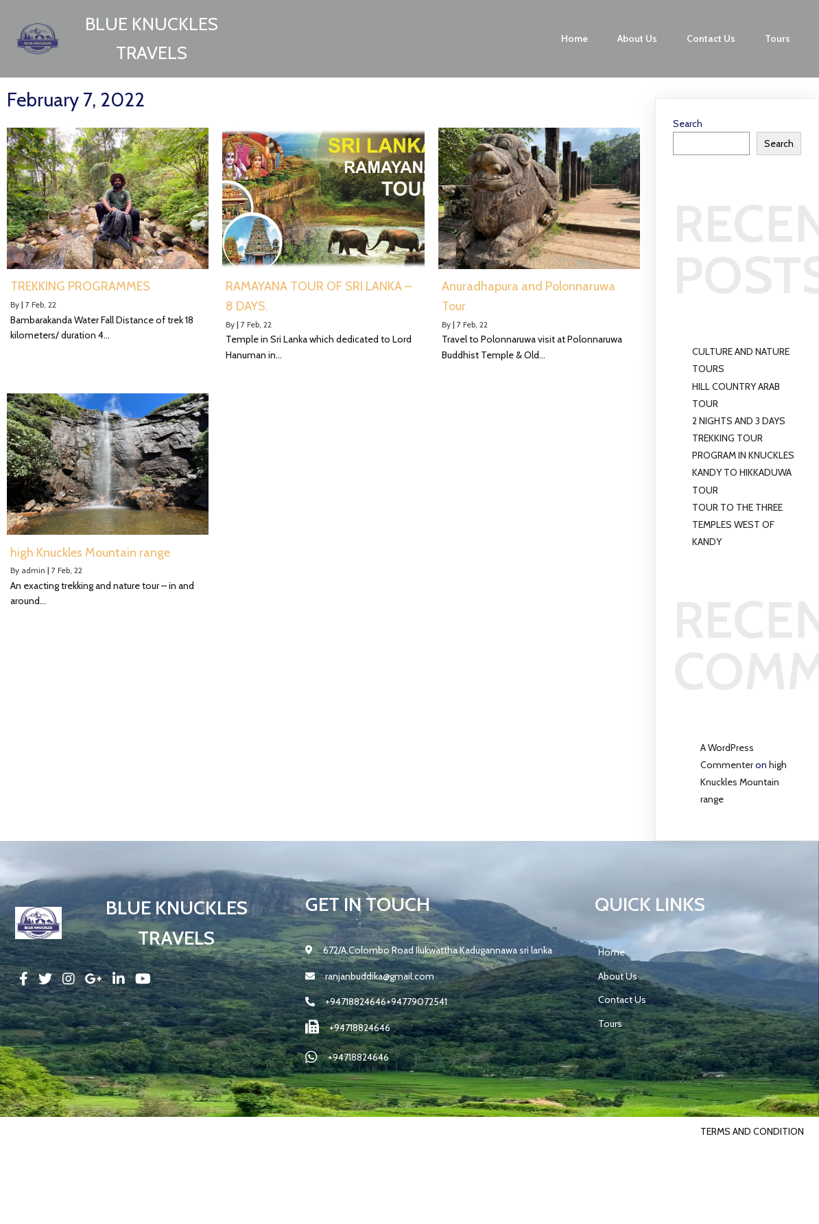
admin (33, 570)
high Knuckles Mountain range (743, 782)
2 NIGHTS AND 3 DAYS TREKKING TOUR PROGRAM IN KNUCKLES (743, 438)
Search (687, 123)
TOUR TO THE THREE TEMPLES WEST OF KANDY (737, 524)
